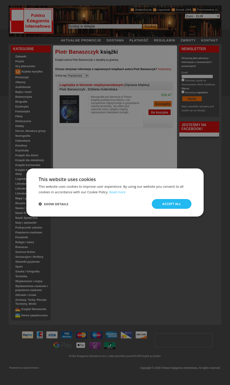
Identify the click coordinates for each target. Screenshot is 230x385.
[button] (53, 204)
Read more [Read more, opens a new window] (117, 192)
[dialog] (115, 192)
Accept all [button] (171, 204)
